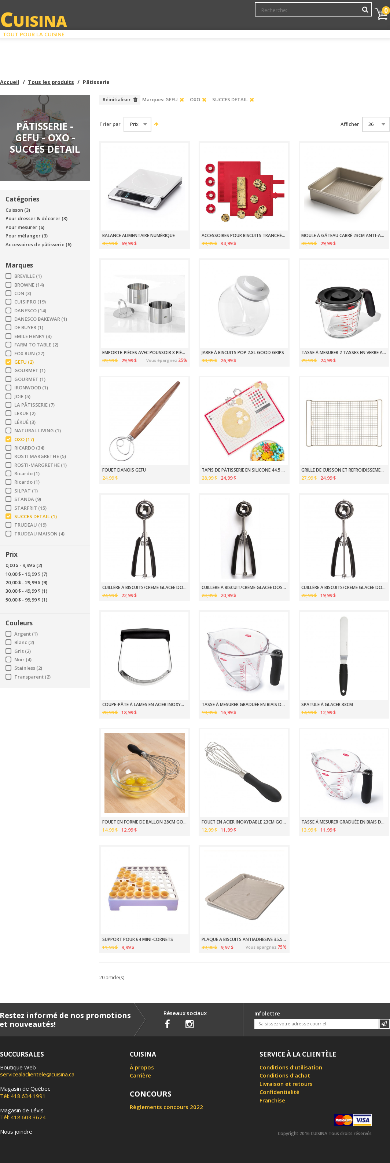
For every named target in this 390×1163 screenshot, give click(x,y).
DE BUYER (28, 327)
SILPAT (26, 491)
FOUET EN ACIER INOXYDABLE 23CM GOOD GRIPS (244, 822)
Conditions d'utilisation (291, 1067)
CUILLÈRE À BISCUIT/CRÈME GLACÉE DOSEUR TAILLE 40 (244, 587)
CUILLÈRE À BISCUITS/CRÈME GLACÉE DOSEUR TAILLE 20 (144, 587)
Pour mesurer (24, 227)
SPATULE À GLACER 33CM (327, 704)
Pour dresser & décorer (36, 218)
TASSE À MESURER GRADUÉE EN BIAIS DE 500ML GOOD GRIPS (343, 822)
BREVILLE (28, 276)
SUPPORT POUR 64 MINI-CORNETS (137, 939)
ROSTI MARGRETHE (40, 456)
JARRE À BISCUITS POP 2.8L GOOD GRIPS (243, 352)
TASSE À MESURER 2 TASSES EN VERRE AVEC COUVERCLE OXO (343, 352)
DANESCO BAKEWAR (40, 319)
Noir (23, 660)
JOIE (22, 396)
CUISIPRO (30, 302)
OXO (24, 439)
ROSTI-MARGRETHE (40, 465)
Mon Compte (261, 13)
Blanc (24, 642)
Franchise (272, 1100)
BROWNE (29, 285)
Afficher (350, 124)
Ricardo (27, 473)
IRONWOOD (31, 388)
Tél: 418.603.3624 (23, 1113)
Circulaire (244, 32)
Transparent (32, 677)
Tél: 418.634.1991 (25, 1092)
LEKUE (25, 413)
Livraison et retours (286, 1083)
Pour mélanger (26, 236)
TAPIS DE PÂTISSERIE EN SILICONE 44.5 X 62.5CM (244, 470)
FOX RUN (29, 353)
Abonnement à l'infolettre (208, 13)
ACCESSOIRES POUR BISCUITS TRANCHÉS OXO (244, 235)
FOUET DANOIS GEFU (124, 470)
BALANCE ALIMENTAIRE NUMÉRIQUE (138, 235)
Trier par (110, 124)
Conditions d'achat (285, 1075)
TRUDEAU (30, 525)
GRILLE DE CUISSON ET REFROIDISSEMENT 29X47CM (343, 470)
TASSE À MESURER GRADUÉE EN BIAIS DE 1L (244, 704)
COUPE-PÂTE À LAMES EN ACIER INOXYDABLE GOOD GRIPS (144, 704)
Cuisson (17, 210)
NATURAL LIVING (37, 431)
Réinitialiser (117, 99)
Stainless (28, 668)
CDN (22, 293)
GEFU (24, 362)
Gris (22, 651)
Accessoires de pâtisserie (38, 244)
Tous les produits (51, 82)
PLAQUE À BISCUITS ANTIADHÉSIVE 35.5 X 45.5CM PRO (244, 939)
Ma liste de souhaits (307, 13)
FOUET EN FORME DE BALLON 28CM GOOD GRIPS (144, 822)
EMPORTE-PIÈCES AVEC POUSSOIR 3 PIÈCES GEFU (144, 352)
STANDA (27, 499)
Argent (26, 634)
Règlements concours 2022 (166, 1107)
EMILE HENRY (33, 336)
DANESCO (30, 311)
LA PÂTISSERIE (34, 405)
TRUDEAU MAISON (39, 534)
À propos (142, 1067)
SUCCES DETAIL (35, 516)
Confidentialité (279, 1091)
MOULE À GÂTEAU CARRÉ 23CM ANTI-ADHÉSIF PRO (343, 235)
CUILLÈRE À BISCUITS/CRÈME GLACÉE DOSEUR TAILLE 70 (343, 587)
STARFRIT (30, 508)
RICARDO (29, 448)
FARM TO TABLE (36, 345)
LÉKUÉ (25, 422)
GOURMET (29, 370)
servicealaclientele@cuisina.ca (37, 1074)
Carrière (140, 1075)
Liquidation (194, 32)
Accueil (9, 82)
